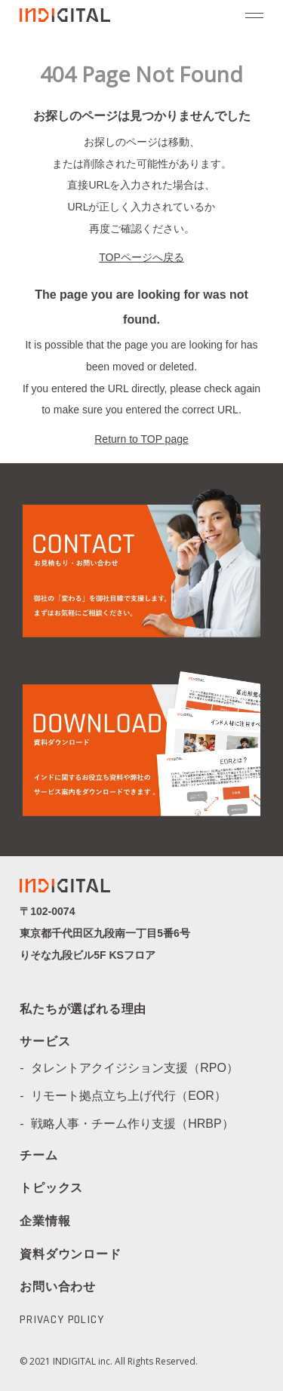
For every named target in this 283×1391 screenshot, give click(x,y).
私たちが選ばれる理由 (83, 1010)
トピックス (51, 1188)
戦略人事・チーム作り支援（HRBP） (138, 1123)
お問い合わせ (58, 1286)
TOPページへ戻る (141, 257)
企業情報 (45, 1222)
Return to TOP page (141, 439)
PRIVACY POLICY (61, 1320)
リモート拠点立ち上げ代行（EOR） (134, 1095)
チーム (38, 1156)
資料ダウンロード (70, 1254)
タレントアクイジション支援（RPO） (140, 1067)
